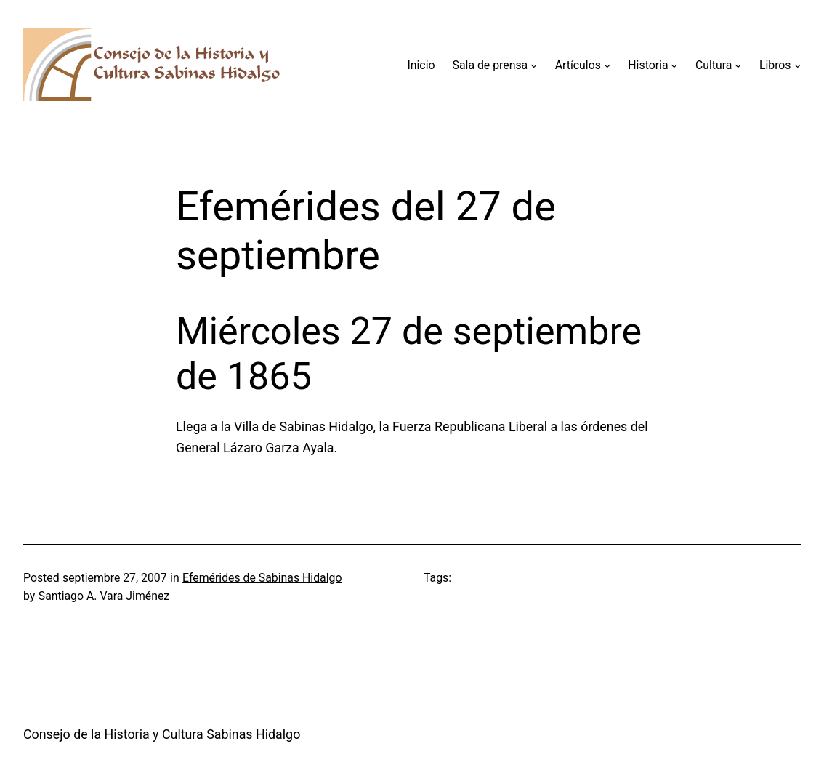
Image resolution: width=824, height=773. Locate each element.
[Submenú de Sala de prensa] (534, 65)
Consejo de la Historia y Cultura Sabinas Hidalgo (161, 734)
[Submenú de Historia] (674, 65)
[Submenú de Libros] (797, 65)
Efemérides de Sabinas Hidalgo (262, 578)
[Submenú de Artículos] (607, 65)
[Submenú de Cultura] (738, 65)
